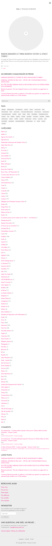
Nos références (5, 495)
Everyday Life (4, 228)
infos (2, 271)
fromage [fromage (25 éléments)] (23, 116)
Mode (2, 317)
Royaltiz (3, 355)
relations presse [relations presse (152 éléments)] (29, 121)
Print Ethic (3, 347)
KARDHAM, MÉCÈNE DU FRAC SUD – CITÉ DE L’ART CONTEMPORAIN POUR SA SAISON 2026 (24, 81)
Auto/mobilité (4, 156)
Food (2, 234)
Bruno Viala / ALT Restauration (9, 172)
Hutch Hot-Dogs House (7, 261)
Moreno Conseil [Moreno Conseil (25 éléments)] (28, 118)
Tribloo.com (4, 398)
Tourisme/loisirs (5, 395)
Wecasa (3, 414)
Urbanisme (4, 403)
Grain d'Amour (5, 250)
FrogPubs (3, 236)
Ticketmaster (4, 390)
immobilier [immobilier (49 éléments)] (42, 116)
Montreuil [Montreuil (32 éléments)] (21, 118)
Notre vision (4, 487)
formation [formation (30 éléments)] (3, 116)
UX (2, 406)
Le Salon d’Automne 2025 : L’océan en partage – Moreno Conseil (18, 447)
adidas (3, 134)
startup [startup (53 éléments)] (38, 121)
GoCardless (4, 247)
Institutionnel (4, 277)
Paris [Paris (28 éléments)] (45, 118)
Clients (3, 180)
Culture (3, 193)
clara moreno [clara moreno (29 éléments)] (16, 111)
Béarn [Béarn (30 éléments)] (11, 111)
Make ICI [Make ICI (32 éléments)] (11, 118)
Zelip (2, 419)
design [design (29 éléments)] (24, 114)
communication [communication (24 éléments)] (46, 111)
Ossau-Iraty (4, 336)
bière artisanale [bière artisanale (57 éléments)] (5, 111)
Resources (3, 349)
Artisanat (3, 153)
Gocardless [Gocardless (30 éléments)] (29, 116)
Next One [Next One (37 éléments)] (34, 118)
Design (3, 204)
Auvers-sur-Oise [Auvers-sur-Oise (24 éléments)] (37, 109)
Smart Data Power (6, 374)
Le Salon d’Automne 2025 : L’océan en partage (11, 435)
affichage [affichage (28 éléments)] (3, 109)
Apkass (3, 148)
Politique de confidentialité (18, 531)
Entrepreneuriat (5, 220)
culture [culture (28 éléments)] (19, 114)
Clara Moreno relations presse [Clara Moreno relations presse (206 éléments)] (27, 111)
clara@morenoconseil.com (17, 527)
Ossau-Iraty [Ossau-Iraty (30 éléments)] (40, 118)
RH (2, 352)
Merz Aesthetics (5, 312)
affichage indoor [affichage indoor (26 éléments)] (10, 109)
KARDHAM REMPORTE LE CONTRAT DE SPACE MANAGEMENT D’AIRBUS (22, 77)
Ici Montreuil (4, 263)
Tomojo (3, 392)
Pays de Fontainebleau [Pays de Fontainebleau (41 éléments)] (20, 121)
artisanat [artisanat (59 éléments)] (26, 109)
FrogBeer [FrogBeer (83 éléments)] (12, 116)
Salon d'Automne (5, 357)
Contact (3, 188)
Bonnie (3, 166)
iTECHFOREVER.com (6, 279)
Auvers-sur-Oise (5, 158)
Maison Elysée (5, 298)
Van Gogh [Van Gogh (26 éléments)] (3, 123)
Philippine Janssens (6, 341)
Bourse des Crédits (6, 169)
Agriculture (4, 139)
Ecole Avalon (4, 209)
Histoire (3, 258)
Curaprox (3, 199)
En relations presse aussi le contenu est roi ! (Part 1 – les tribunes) (18, 217)
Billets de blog (5, 164)
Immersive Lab (5, 266)
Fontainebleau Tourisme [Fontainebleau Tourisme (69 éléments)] (43, 114)
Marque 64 (4, 306)
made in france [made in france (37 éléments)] (4, 118)
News (2, 322)
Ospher (3, 333)
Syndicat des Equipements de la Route (11, 384)
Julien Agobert (5, 285)
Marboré (3, 304)
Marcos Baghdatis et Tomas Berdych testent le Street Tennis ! (24, 55)
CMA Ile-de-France (6, 183)
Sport (4, 68)
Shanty (3, 371)
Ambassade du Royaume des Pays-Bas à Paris (13, 142)
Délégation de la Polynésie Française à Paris (12, 201)
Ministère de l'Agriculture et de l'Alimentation (13, 314)
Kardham (3, 287)
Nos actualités (5, 498)
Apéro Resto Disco (6, 145)
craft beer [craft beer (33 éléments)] (14, 114)
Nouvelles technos (6, 330)
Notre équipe (4, 492)
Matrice (3, 309)
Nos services (4, 490)
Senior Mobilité (5, 365)
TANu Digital (4, 387)
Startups (3, 382)
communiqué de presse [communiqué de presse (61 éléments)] (6, 114)
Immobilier (4, 269)
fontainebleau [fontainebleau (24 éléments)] (34, 114)
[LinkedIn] (27, 539)
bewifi (2, 161)
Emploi (3, 215)
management (4, 301)
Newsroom (4, 325)
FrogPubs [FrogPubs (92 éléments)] (18, 116)
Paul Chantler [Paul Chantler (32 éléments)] (4, 121)
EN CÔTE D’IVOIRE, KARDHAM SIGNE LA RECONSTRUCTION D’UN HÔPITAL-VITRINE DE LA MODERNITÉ (25, 85)
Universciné (4, 400)
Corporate (3, 191)
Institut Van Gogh (5, 274)
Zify (2, 422)
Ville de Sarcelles (5, 411)
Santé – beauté (5, 360)
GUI (2, 252)
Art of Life (3, 150)
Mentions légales (5, 531)
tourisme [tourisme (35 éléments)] (43, 121)
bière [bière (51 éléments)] (43, 109)
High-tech (3, 255)
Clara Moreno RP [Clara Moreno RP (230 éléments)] (38, 111)
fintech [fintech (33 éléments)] (28, 114)
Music (2, 320)
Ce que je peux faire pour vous (9, 174)
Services (3, 368)
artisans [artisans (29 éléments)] (31, 109)
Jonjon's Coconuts (5, 282)
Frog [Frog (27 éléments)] (8, 116)
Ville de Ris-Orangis (6, 408)
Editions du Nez (5, 212)
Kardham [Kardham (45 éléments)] (47, 116)
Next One (3, 328)
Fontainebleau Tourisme (7, 231)
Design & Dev (4, 207)
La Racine (3, 290)
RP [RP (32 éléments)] (34, 121)
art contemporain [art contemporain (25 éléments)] (19, 109)
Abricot (3, 131)
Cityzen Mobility (5, 177)
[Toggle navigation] (50, 3)
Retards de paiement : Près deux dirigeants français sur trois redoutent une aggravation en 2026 (24, 90)
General (3, 242)
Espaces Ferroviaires (6, 223)
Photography (4, 344)
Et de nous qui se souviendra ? (9, 226)
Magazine (4, 296)
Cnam (2, 185)
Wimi (2, 417)
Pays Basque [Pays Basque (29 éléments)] (11, 121)
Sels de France (5, 363)
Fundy (2, 239)
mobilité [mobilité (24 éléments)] (16, 118)
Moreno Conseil (31, 543)
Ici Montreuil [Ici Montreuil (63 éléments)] (35, 116)
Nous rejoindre (5, 500)
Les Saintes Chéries (6, 293)
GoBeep (3, 244)
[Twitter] (32, 539)
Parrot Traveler (5, 339)
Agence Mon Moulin (6, 137)
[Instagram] (21, 539)
